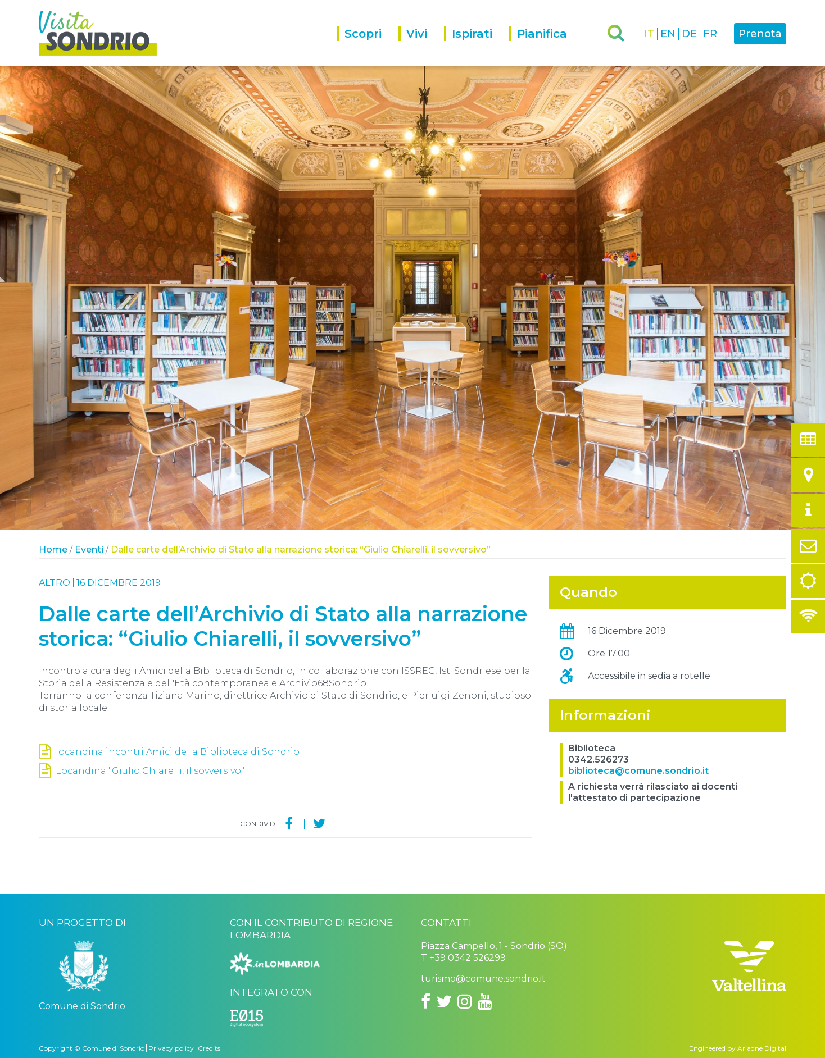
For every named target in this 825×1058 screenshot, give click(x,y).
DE (689, 34)
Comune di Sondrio (113, 1048)
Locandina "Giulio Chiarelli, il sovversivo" (150, 770)
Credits (209, 1048)
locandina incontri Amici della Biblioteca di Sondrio (178, 751)
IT (649, 34)
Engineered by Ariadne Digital (737, 1048)
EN (668, 34)
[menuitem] (367, 46)
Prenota (760, 34)
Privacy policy (171, 1048)
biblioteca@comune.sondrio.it (638, 770)
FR (710, 34)
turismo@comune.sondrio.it (483, 978)
